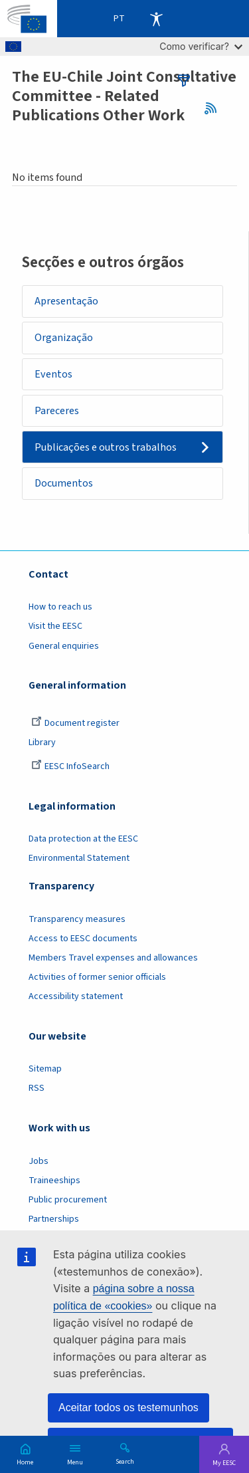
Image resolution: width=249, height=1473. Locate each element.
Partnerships (54, 1219)
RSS (215, 108)
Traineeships (54, 1180)
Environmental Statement (79, 858)
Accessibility (156, 18)
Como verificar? (200, 46)
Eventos (53, 374)
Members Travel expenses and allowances (113, 957)
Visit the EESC (55, 626)
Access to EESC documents (83, 938)
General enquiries (64, 646)
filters (184, 80)
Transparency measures (77, 919)
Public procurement (68, 1199)
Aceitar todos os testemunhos (128, 1407)
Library (42, 742)
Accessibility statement (76, 996)
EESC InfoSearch (70, 766)
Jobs (38, 1161)
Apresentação (66, 301)
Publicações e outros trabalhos (106, 447)
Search (125, 1461)
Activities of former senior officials (97, 977)
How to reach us (60, 607)
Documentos (64, 483)
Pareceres (57, 410)
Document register (75, 723)
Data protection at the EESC (83, 839)
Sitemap (45, 1069)
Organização (64, 337)
